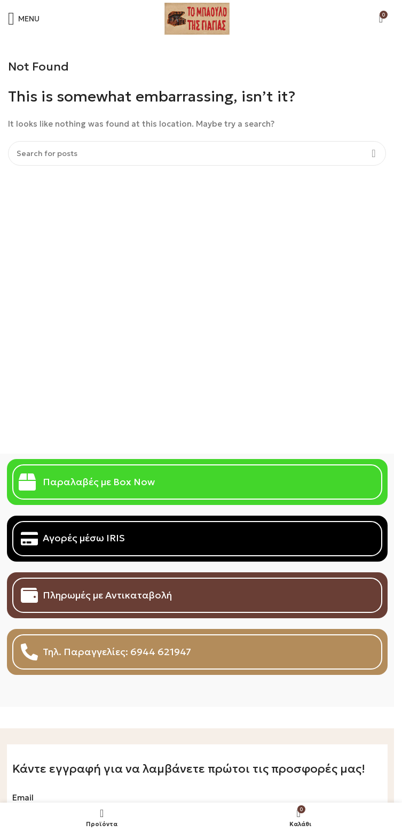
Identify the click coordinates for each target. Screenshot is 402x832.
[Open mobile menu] (24, 18)
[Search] (197, 153)
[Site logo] (196, 18)
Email (23, 797)
